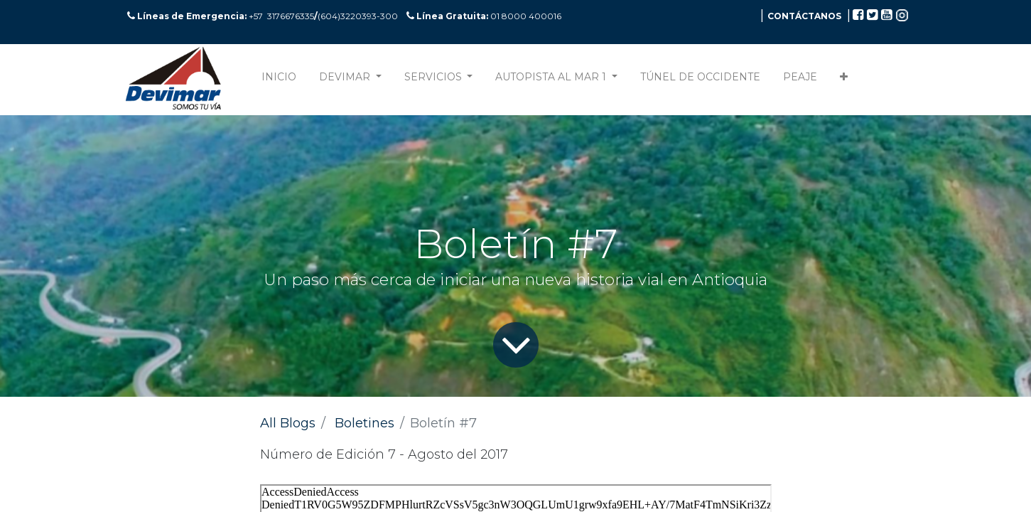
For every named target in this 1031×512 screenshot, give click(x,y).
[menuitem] (278, 80)
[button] (844, 80)
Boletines (364, 423)
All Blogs (287, 423)
